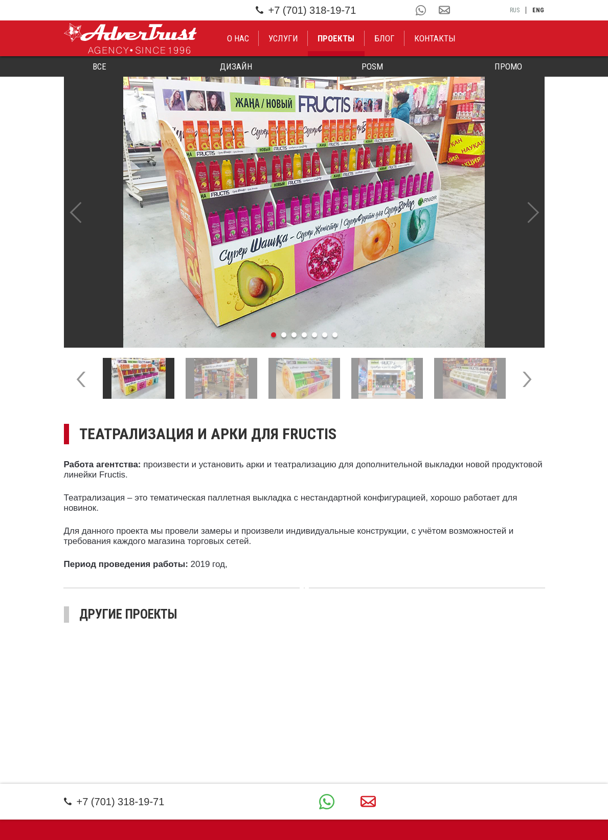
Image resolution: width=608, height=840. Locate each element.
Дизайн (236, 66)
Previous (75, 212)
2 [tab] (283, 334)
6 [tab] (324, 334)
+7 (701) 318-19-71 (306, 10)
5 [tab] (314, 334)
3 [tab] (294, 334)
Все (99, 66)
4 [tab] (304, 334)
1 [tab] (273, 334)
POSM (372, 66)
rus (515, 10)
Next (533, 212)
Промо (508, 66)
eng (538, 10)
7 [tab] (334, 334)
